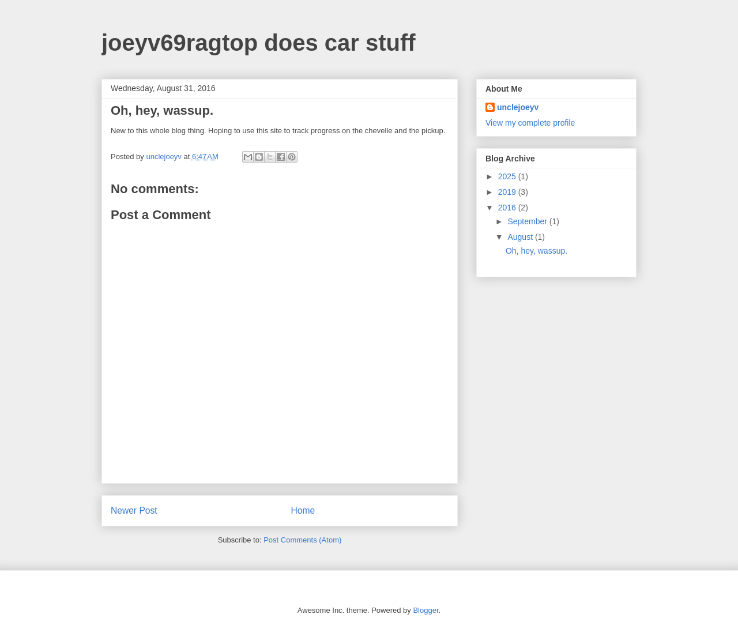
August (520, 237)
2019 (508, 192)
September (528, 221)
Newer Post (134, 510)
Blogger (425, 610)
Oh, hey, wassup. (536, 250)
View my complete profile (530, 122)
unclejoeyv (518, 107)
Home (303, 510)
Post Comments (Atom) (302, 540)
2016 (508, 207)
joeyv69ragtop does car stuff (258, 42)
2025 (508, 176)
